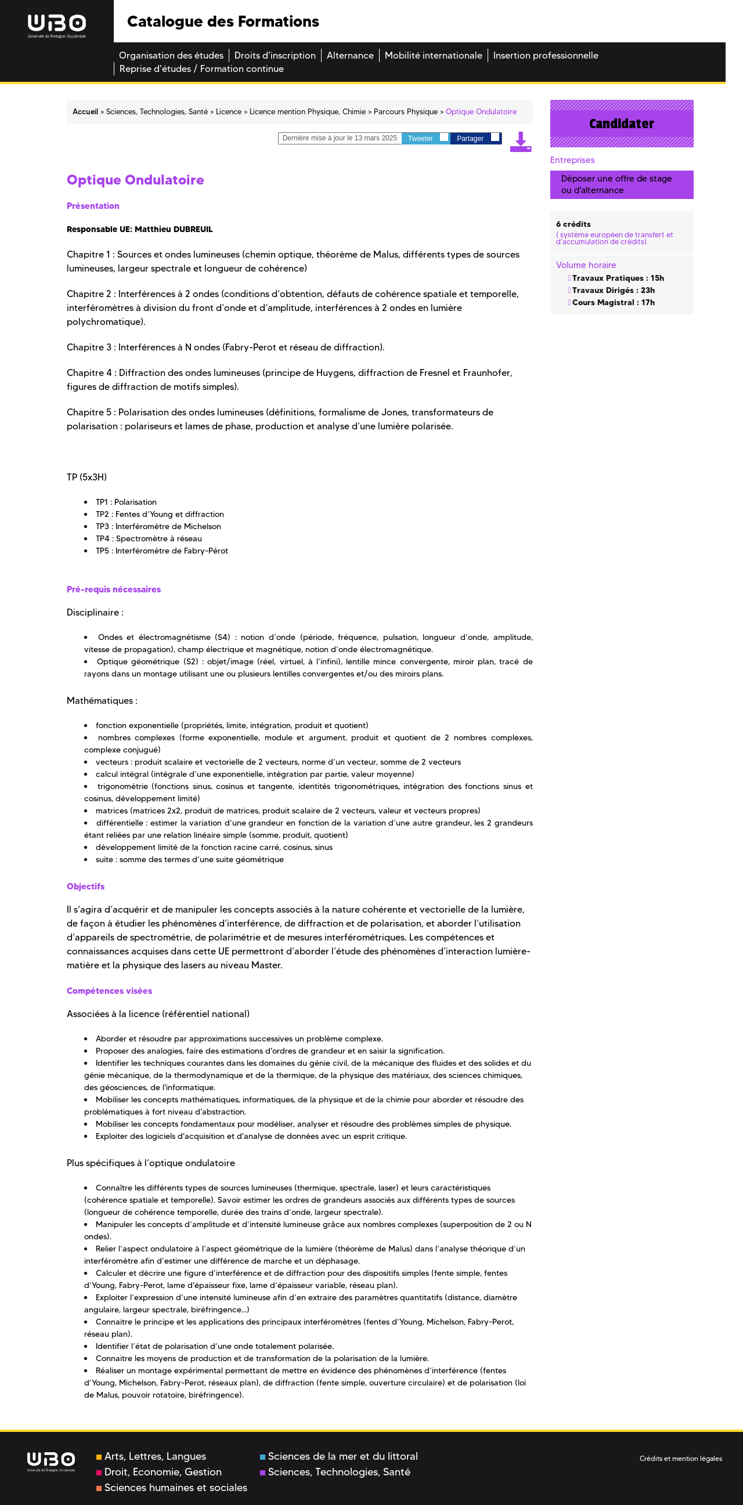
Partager (478, 138)
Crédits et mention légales (681, 1458)
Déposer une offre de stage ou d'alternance (616, 184)
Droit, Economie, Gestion (159, 1472)
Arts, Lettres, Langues (151, 1456)
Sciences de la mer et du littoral (339, 1456)
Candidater (621, 123)
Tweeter (428, 138)
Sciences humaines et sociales (171, 1487)
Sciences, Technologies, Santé (335, 1472)
